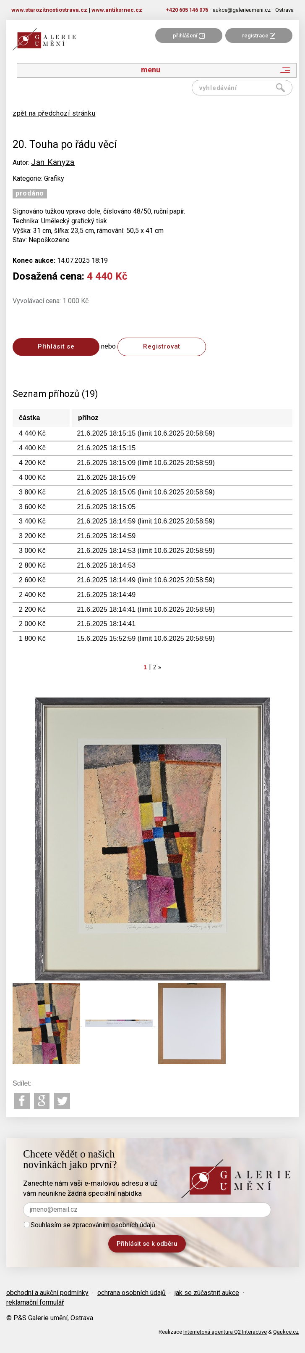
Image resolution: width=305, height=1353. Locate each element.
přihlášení (189, 35)
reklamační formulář (35, 1302)
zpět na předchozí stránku (54, 113)
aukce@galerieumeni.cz (242, 10)
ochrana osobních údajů (131, 1293)
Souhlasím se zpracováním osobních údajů (89, 1225)
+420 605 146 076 (187, 10)
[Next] (160, 667)
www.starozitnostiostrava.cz (49, 10)
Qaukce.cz (286, 1332)
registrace (258, 35)
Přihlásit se (56, 346)
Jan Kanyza (53, 162)
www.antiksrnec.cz (116, 10)
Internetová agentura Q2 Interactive (225, 1332)
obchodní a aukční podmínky (47, 1293)
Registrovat (161, 346)
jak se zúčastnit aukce (207, 1293)
